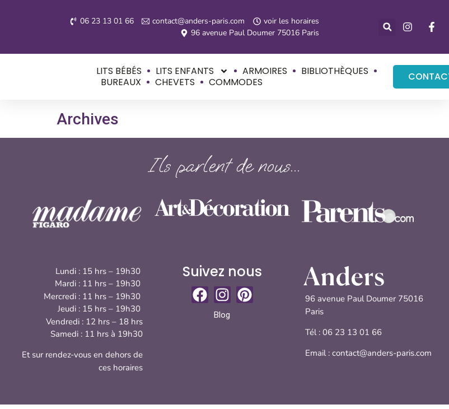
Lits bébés (118, 70)
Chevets (174, 81)
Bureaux (120, 81)
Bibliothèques (334, 70)
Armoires (264, 70)
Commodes (235, 81)
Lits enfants (191, 70)
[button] (387, 27)
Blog (222, 315)
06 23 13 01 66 (353, 332)
